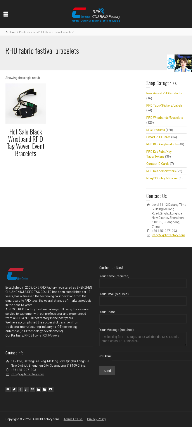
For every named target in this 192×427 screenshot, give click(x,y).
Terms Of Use (73, 419)
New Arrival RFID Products (164, 93)
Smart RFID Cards (158, 137)
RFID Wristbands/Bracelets (164, 117)
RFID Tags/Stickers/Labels (164, 105)
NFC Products (155, 130)
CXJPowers (51, 335)
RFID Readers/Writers (161, 171)
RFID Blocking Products (162, 144)
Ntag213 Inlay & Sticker (162, 178)
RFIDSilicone (32, 335)
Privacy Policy (96, 419)
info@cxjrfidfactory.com (168, 235)
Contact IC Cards (157, 163)
